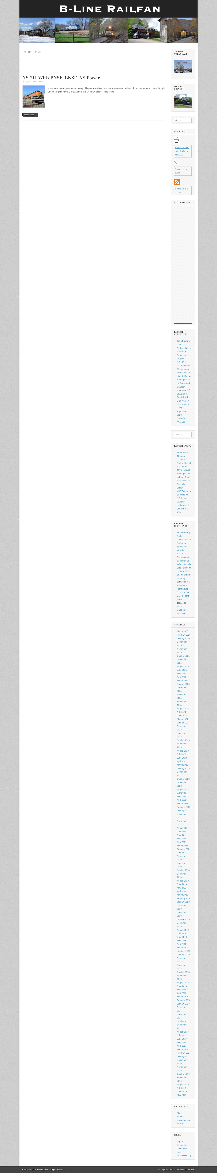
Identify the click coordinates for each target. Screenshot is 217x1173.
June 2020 (182, 884)
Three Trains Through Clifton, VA (183, 456)
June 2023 (182, 758)
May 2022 (181, 796)
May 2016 (181, 1095)
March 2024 (182, 719)
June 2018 (182, 986)
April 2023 (181, 761)
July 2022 (181, 793)
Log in (180, 1141)
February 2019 (184, 951)
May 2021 (181, 838)
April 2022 (181, 800)
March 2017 (182, 1049)
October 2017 (183, 1021)
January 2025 (183, 684)
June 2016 (182, 1091)
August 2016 (183, 1084)
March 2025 (182, 680)
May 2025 (181, 673)
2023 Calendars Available (182, 418)
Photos (180, 1116)
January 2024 (183, 723)
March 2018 (182, 996)
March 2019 (182, 947)
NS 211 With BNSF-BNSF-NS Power (61, 77)
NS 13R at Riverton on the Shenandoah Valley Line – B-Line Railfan (184, 369)
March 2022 (182, 803)
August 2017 (183, 1032)
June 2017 (182, 1039)
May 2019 (181, 940)
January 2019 (183, 954)
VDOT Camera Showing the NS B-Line (184, 494)
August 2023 (183, 751)
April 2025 (181, 677)
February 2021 (184, 849)
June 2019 (182, 937)
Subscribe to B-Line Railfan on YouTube (182, 151)
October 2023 (183, 740)
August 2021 (183, 828)
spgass (27, 82)
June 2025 (182, 670)
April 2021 (181, 842)
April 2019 (181, 944)
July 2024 (181, 712)
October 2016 (183, 1074)
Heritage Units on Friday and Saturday (183, 383)
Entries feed (182, 1145)
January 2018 (183, 1004)
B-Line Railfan (42, 1170)
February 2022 (184, 807)
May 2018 (181, 989)
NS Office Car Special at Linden (183, 484)
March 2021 (182, 846)
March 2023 (182, 765)
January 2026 (183, 638)
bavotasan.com (188, 1170)
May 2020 (181, 888)
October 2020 (183, 870)
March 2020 (182, 895)
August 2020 (183, 881)
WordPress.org (184, 1155)
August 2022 (183, 789)
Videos (180, 1123)
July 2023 (181, 754)
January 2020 (183, 902)
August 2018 (183, 982)
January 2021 (183, 852)
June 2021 (182, 835)
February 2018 (184, 1000)
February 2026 (184, 635)
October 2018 (183, 972)
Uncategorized (183, 1120)
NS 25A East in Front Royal (183, 393)
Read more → (30, 115)
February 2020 (184, 898)
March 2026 (182, 631)
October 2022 (183, 779)
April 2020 (181, 891)
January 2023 (183, 768)
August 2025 (183, 666)
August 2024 (183, 708)
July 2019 (181, 933)
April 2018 (181, 993)
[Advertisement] (76, 66)
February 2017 (184, 1053)
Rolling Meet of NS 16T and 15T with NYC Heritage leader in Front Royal (184, 470)
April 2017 (181, 1046)
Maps (179, 1113)
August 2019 (183, 930)
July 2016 (181, 1088)
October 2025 (183, 656)
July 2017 (181, 1035)
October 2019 (183, 919)
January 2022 (183, 810)
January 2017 (183, 1056)
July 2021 (181, 831)
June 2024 (182, 715)
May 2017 (181, 1042)
